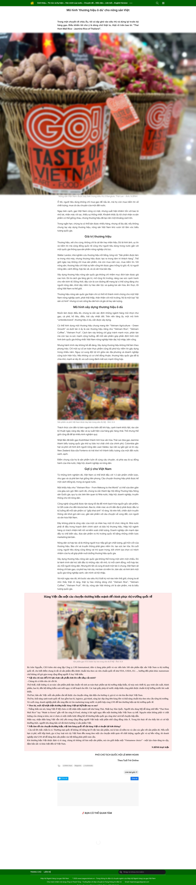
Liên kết (108, 3)
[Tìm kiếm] (120, 872)
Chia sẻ (134, 778)
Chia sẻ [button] (64, 778)
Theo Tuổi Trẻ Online (128, 760)
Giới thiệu (41, 3)
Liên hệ (47, 872)
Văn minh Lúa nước (73, 3)
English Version (121, 3)
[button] (157, 3)
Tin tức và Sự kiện (55, 3)
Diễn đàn (99, 3)
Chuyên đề (89, 3)
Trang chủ (35, 872)
